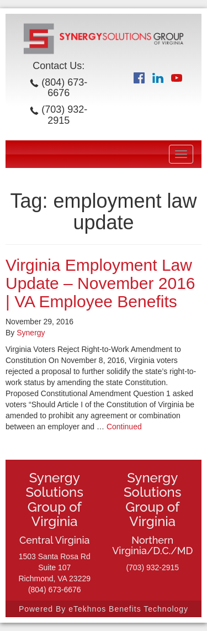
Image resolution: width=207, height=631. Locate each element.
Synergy (31, 332)
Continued (124, 426)
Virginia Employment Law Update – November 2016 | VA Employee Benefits (100, 283)
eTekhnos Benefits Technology (128, 608)
